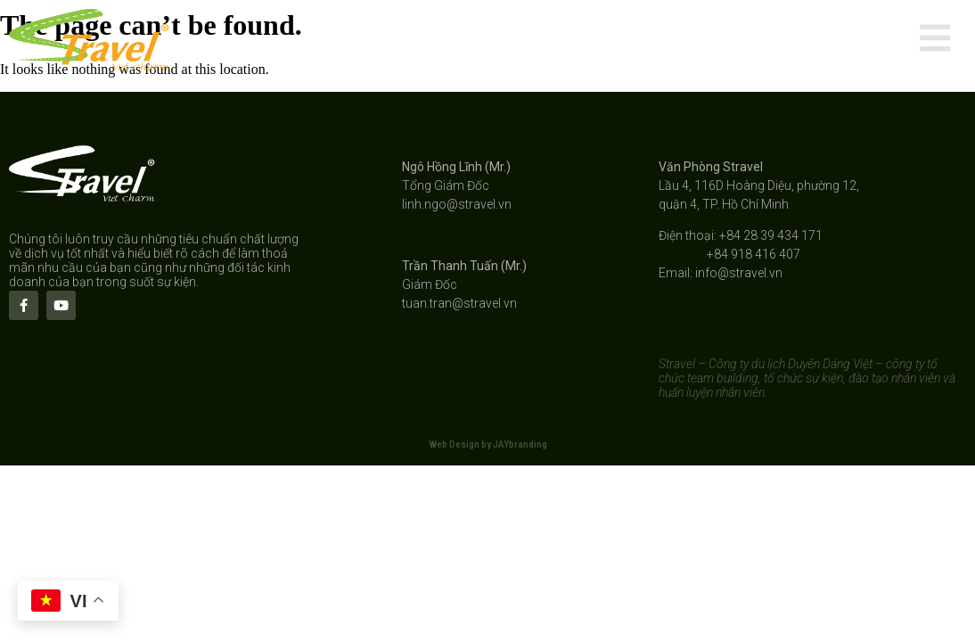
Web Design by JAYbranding (488, 444)
